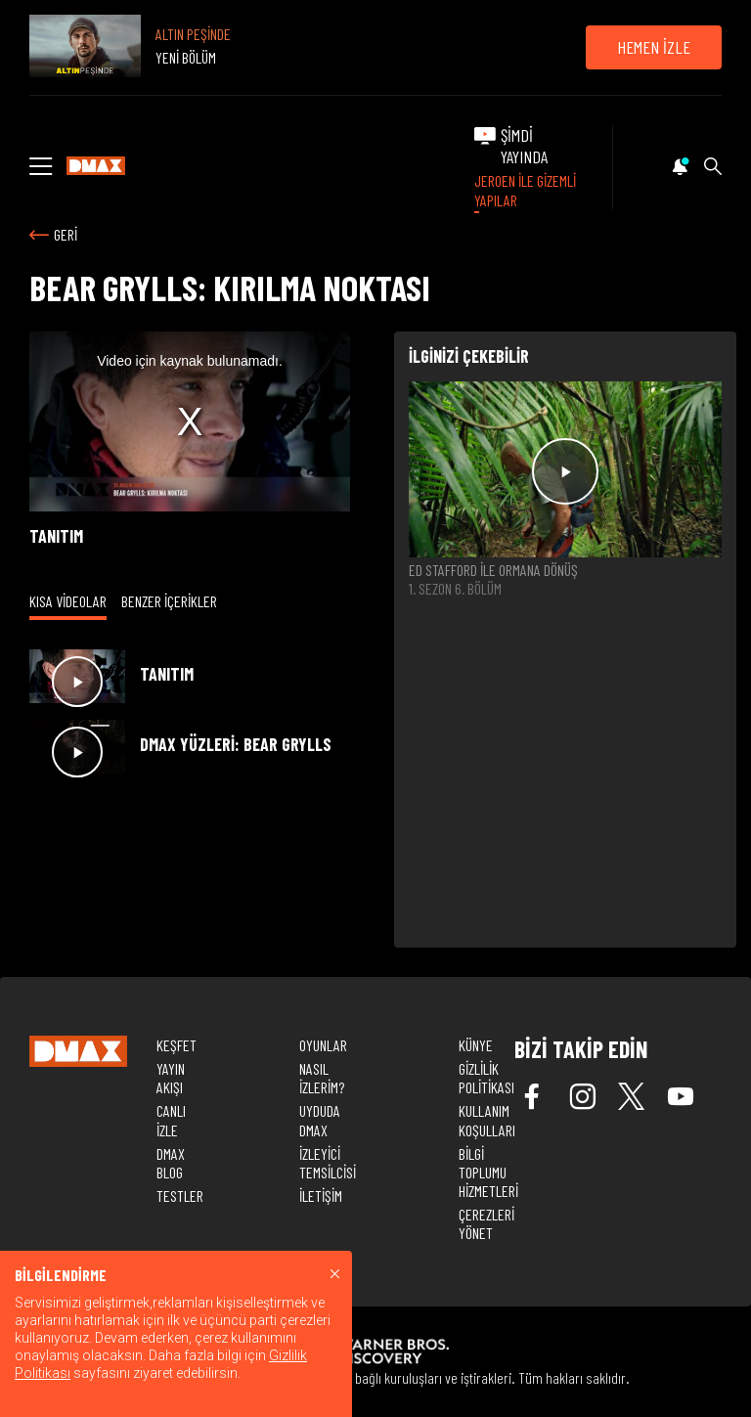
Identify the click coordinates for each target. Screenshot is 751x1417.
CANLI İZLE (171, 1119)
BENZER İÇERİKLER (169, 601)
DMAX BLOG (170, 1162)
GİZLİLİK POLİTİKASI (486, 1077)
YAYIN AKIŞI (170, 1077)
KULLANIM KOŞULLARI (487, 1119)
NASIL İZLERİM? (321, 1077)
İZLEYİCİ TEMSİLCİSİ (327, 1162)
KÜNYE (476, 1045)
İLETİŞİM (320, 1195)
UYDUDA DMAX (319, 1119)
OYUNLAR (323, 1045)
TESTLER (179, 1195)
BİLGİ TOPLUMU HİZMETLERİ (488, 1172)
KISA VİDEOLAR (68, 601)
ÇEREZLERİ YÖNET (486, 1223)
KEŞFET (176, 1045)
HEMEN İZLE (653, 47)
